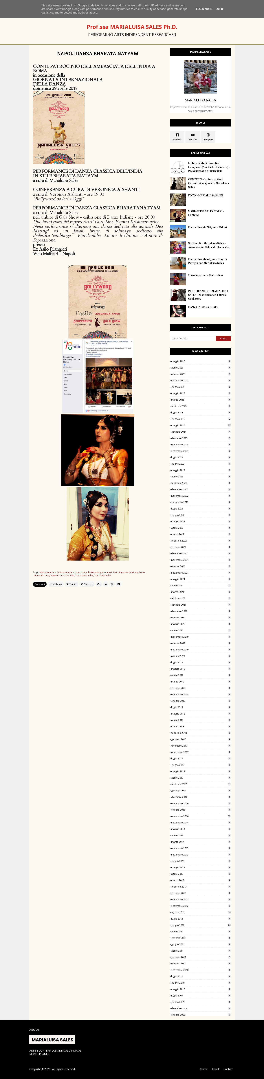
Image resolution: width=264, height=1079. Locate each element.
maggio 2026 (201, 361)
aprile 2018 (201, 720)
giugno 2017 (201, 765)
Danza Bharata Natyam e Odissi (207, 227)
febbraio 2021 (201, 598)
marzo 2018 (201, 726)
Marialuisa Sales (103, 575)
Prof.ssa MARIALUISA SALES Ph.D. (132, 27)
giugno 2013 (201, 861)
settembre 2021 (201, 572)
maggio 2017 (201, 771)
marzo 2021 (201, 592)
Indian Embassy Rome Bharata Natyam (54, 575)
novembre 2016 (201, 803)
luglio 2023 (201, 457)
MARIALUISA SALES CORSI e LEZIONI (206, 213)
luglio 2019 (201, 662)
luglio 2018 (201, 707)
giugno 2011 (201, 944)
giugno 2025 (201, 386)
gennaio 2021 (201, 604)
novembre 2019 (201, 636)
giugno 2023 (201, 463)
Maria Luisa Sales (84, 575)
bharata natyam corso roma (72, 572)
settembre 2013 (201, 854)
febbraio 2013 (201, 886)
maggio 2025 (201, 393)
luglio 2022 (201, 508)
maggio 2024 (201, 425)
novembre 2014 (201, 816)
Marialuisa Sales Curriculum (205, 275)
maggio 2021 (201, 579)
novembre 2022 (201, 495)
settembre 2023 (201, 451)
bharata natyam (47, 572)
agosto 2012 (201, 912)
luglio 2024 (201, 412)
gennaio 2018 (201, 739)
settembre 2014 (201, 822)
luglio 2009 (201, 995)
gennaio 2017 (201, 790)
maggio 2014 (201, 829)
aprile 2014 (201, 835)
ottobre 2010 (201, 963)
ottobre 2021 (201, 566)
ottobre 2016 (201, 809)
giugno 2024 (201, 419)
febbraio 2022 (201, 540)
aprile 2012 (201, 931)
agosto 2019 (201, 656)
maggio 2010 (201, 989)
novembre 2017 (201, 752)
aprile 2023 (201, 476)
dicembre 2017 (201, 745)
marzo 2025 (201, 399)
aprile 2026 (201, 367)
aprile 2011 (201, 950)
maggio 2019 (201, 668)
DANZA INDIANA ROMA (203, 307)
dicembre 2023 (201, 438)
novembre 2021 (201, 559)
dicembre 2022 (201, 489)
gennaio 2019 (201, 688)
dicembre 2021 (201, 553)
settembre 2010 (201, 970)
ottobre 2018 (201, 700)
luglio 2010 (201, 976)
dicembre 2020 (201, 611)
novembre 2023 (201, 444)
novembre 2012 (201, 899)
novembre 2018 (201, 694)
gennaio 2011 (201, 957)
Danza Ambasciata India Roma (129, 572)
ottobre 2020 (201, 617)
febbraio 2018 (201, 732)
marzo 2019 (201, 681)
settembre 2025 (201, 380)
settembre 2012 (201, 905)
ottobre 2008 (201, 1014)
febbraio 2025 (201, 406)
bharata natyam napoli (100, 572)
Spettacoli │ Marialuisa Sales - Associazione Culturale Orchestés (209, 245)
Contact (228, 1069)
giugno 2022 (201, 515)
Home (204, 1069)
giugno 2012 (201, 925)
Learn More (204, 9)
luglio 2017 (201, 758)
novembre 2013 (201, 848)
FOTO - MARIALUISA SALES (205, 195)
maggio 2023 (201, 470)
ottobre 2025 (201, 374)
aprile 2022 (201, 527)
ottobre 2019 (201, 643)
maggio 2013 (201, 867)
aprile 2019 (201, 675)
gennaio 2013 (201, 893)
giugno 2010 (201, 982)
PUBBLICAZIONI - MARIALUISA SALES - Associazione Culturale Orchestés (208, 294)
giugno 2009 (201, 1002)
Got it (219, 9)
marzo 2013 (201, 880)
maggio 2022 (201, 521)
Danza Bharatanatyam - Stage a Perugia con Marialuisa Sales (207, 261)
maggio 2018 (201, 713)
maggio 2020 (201, 624)
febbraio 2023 (201, 483)
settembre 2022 (201, 502)
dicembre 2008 (201, 1008)
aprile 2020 (201, 630)
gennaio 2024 (201, 431)
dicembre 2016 (201, 797)
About (215, 1069)
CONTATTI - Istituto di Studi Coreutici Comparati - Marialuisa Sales (208, 183)
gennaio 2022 (201, 547)
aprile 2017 (201, 777)
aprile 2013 (201, 873)
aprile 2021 (201, 585)
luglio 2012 (201, 918)
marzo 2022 (201, 534)
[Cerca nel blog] (193, 338)
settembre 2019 (201, 649)
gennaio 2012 (201, 938)
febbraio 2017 (201, 784)
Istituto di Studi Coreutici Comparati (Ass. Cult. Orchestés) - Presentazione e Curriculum (209, 167)
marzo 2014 (201, 841)
